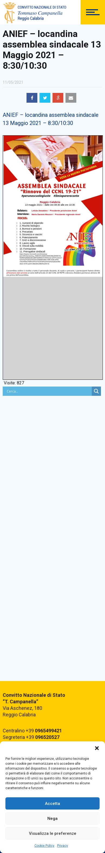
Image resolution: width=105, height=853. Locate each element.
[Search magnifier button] (96, 391)
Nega (52, 818)
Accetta (52, 803)
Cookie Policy (44, 846)
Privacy (62, 846)
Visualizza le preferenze (52, 833)
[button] (97, 748)
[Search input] (48, 391)
